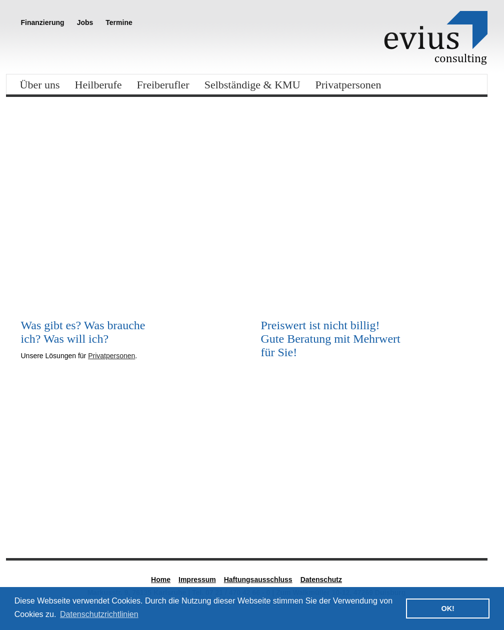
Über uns (40, 84)
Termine (119, 22)
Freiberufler (163, 84)
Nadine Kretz (288, 521)
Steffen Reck (165, 521)
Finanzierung (42, 22)
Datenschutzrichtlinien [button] (99, 614)
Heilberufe (98, 84)
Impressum (197, 580)
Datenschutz (321, 580)
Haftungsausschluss (258, 580)
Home (160, 580)
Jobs (85, 22)
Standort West (414, 521)
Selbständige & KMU (252, 84)
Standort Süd (43, 521)
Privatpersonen (349, 84)
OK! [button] (447, 609)
